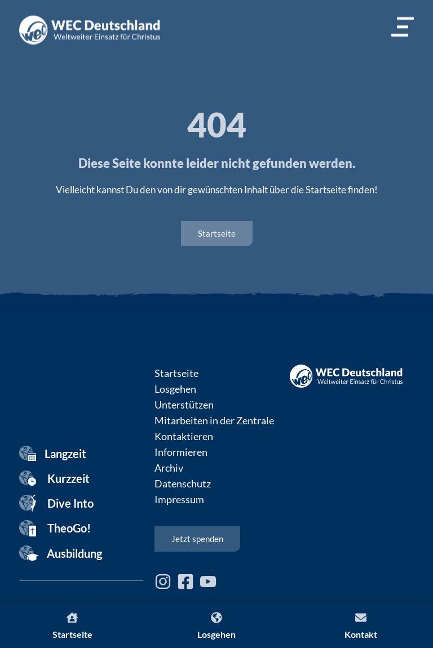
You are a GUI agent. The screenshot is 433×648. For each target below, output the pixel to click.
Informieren (180, 452)
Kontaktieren (183, 436)
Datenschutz (182, 483)
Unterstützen (184, 404)
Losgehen (175, 388)
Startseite (176, 373)
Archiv (168, 467)
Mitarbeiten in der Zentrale (214, 420)
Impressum (179, 499)
